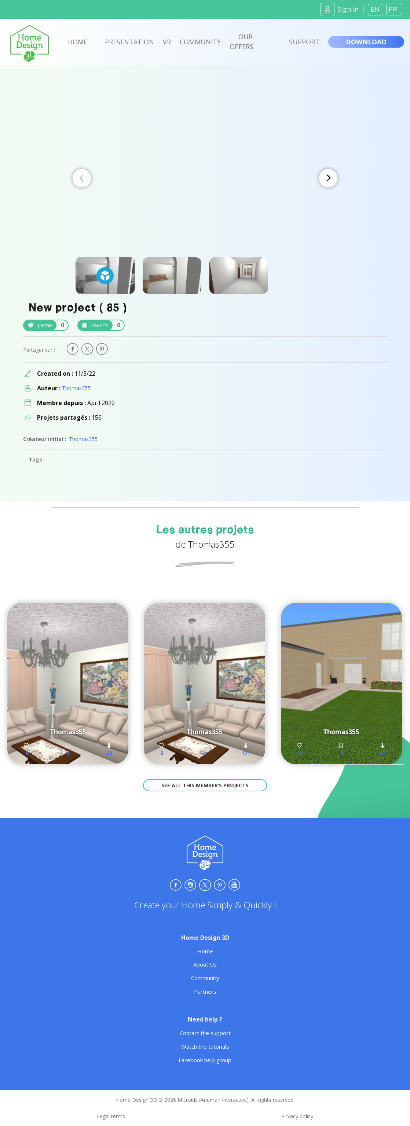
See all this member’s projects (205, 785)
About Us (205, 964)
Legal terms (111, 1116)
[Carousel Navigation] (205, 178)
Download (366, 41)
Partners (205, 991)
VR (167, 41)
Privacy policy (297, 1116)
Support (304, 41)
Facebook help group (205, 1060)
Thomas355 (76, 387)
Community (200, 41)
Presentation (129, 41)
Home (77, 41)
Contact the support (205, 1033)
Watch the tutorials (205, 1046)
